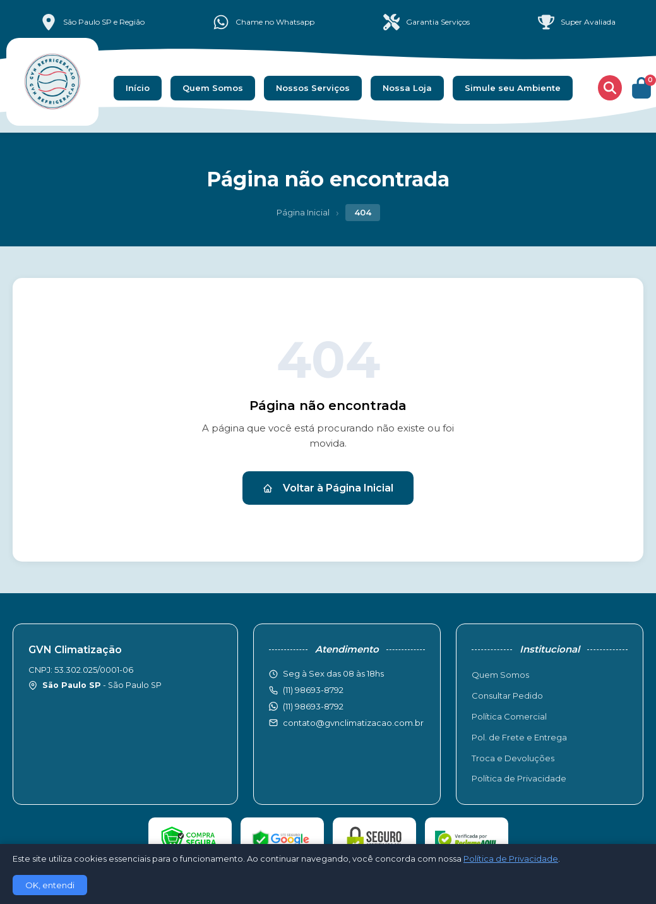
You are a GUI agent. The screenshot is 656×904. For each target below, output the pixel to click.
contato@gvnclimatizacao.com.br (353, 723)
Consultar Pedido (507, 695)
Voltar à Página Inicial (328, 488)
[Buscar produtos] (610, 88)
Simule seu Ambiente (513, 88)
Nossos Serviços (313, 88)
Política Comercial (509, 716)
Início (138, 88)
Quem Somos (212, 88)
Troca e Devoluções (513, 758)
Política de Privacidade (519, 778)
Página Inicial (303, 212)
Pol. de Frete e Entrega (519, 737)
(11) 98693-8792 (313, 706)
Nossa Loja (407, 88)
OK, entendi (50, 885)
